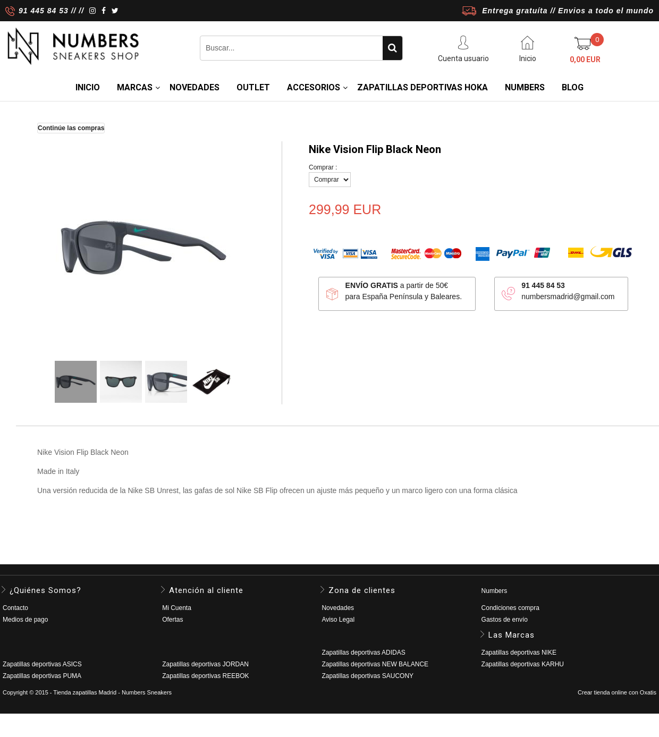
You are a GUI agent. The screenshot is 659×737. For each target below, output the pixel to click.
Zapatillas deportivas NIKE (518, 652)
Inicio (87, 87)
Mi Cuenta (176, 608)
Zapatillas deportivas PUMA (42, 676)
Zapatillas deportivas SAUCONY (367, 676)
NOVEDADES (194, 87)
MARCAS (135, 87)
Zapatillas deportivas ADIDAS (363, 652)
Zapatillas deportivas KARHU (522, 664)
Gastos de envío (504, 619)
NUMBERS (525, 87)
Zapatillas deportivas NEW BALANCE (375, 664)
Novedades (338, 608)
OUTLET (253, 87)
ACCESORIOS (313, 87)
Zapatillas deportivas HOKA (422, 87)
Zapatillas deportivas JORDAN (205, 664)
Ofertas (172, 619)
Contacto (15, 608)
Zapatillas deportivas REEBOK (205, 676)
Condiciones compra (510, 608)
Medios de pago (25, 619)
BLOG (573, 87)
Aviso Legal (338, 619)
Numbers (494, 591)
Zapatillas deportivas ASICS (42, 664)
